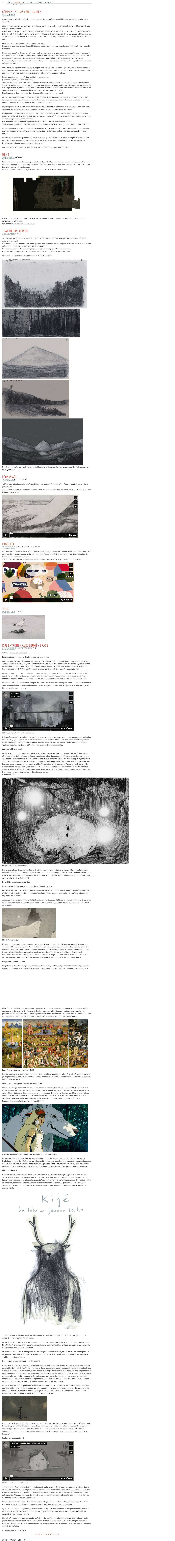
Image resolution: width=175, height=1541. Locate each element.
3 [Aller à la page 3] (39, 1534)
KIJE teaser (6, 733)
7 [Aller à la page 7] (48, 1534)
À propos (48, 2)
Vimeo (30, 733)
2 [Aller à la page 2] (37, 1534)
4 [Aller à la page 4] (41, 1534)
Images (9, 2)
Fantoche (8, 544)
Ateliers (14, 5)
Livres (25, 648)
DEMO (5, 154)
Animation (17, 2)
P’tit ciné (18, 221)
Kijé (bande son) (19, 157)
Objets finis (38, 2)
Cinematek (60, 218)
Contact (4, 1540)
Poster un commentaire (8, 16)
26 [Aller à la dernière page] (57, 1534)
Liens (19, 1540)
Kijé (8, 5)
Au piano (20, 546)
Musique (29, 2)
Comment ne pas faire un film (21, 12)
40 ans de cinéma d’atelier (25, 223)
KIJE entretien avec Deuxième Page (25, 645)
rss (25, 1540)
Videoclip (23, 5)
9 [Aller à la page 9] (53, 1534)
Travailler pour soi (15, 231)
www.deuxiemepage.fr (18, 653)
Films (19, 479)
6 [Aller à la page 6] (46, 1534)
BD (23, 2)
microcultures (64, 249)
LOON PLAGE (9, 477)
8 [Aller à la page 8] (50, 1534)
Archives (20, 648)
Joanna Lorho (20, 733)
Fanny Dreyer (45, 551)
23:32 (5, 609)
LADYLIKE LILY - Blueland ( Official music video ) (20, 1483)
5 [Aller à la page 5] (43, 1534)
